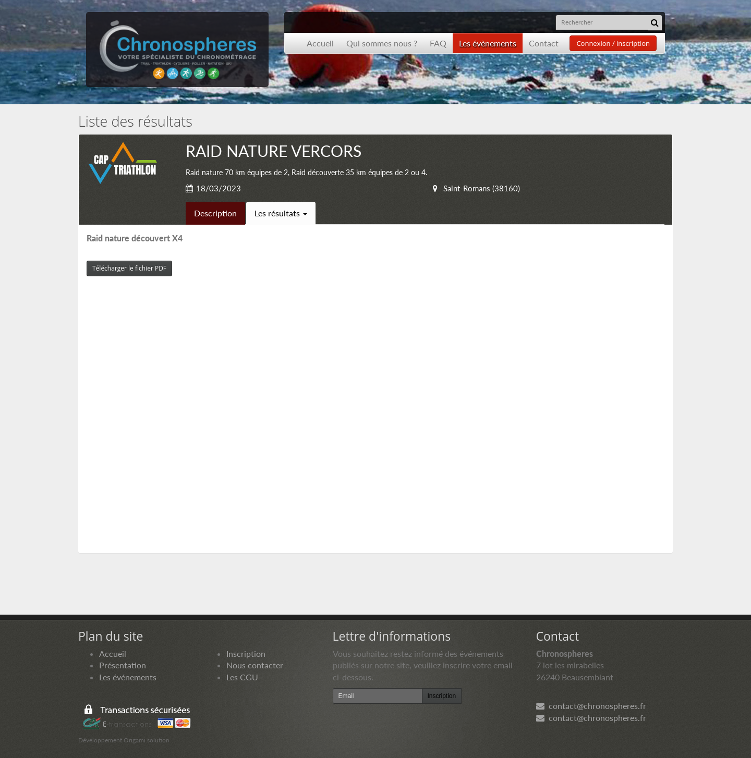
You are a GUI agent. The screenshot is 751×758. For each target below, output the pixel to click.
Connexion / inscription (613, 43)
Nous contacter (254, 665)
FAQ (438, 43)
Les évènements (487, 43)
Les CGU (242, 677)
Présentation (122, 665)
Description (215, 213)
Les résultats (281, 213)
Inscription (245, 653)
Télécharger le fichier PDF (129, 268)
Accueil (320, 43)
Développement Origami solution (123, 740)
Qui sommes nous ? (381, 43)
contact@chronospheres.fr (591, 706)
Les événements (127, 677)
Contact (544, 43)
